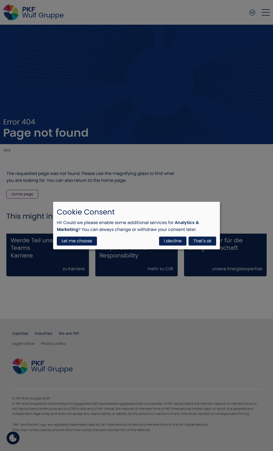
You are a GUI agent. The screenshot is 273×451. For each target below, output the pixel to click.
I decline (173, 241)
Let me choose (77, 241)
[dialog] (136, 226)
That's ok (202, 241)
